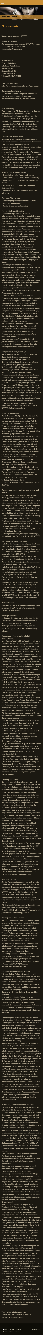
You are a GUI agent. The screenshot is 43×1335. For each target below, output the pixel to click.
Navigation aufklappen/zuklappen (21, 3)
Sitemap (18, 1329)
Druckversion (9, 1329)
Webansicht (36, 1329)
